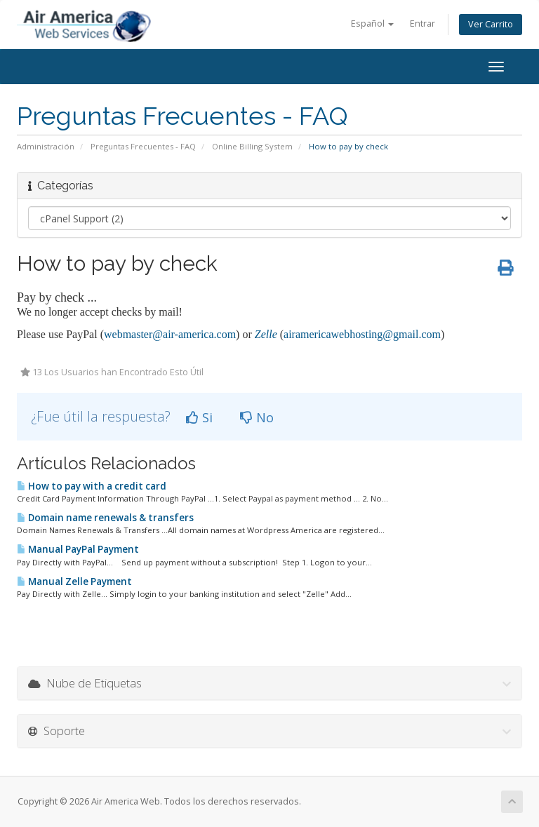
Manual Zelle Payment (74, 581)
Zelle (266, 334)
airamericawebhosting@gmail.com (362, 334)
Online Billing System (252, 146)
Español (372, 23)
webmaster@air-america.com (170, 334)
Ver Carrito (490, 24)
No (257, 417)
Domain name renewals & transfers (105, 517)
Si (199, 417)
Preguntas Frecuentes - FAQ (143, 146)
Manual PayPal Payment (78, 549)
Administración (45, 146)
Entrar (422, 23)
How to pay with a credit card (91, 486)
